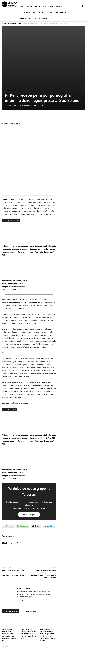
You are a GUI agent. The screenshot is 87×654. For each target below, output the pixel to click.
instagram (11, 506)
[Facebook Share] (8, 489)
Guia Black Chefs (25, 18)
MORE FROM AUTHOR (28, 574)
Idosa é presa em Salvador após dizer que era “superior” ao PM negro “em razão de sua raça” (28, 597)
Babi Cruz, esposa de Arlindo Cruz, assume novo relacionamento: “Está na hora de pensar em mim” (43, 537)
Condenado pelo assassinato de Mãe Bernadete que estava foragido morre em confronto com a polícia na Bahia (15, 238)
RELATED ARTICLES (10, 574)
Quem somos (50, 12)
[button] (82, 6)
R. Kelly (19, 506)
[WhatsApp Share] (22, 489)
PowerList (58, 6)
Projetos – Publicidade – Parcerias (32, 12)
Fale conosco (61, 12)
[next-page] (6, 608)
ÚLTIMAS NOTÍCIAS (47, 6)
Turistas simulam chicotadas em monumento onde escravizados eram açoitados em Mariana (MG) (15, 203)
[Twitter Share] (36, 489)
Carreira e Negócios (33, 6)
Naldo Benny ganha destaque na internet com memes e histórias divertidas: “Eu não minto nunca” (14, 536)
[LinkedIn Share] (49, 489)
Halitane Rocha (11, 69)
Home (22, 6)
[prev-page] (3, 608)
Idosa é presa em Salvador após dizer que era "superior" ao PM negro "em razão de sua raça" (43, 202)
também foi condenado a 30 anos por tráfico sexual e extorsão (27, 266)
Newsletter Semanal (40, 18)
